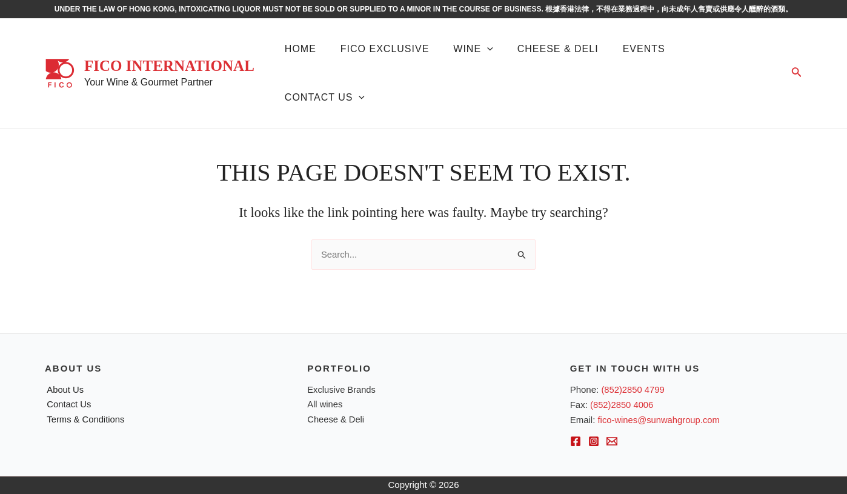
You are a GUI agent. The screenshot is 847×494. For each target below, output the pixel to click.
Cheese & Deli (336, 420)
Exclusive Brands (342, 389)
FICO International (169, 66)
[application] (487, 49)
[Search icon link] (796, 73)
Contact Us (67, 404)
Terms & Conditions (84, 420)
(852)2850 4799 (633, 389)
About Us (63, 389)
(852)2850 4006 (622, 404)
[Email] (611, 441)
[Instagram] (593, 441)
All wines (325, 404)
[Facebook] (575, 441)
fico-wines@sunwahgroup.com (660, 420)
